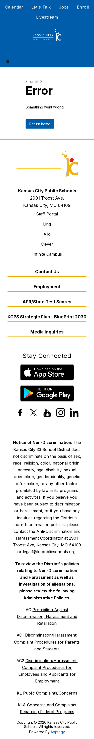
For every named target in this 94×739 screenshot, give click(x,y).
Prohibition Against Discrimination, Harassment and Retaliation (47, 616)
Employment (47, 286)
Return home (39, 124)
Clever (47, 244)
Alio (47, 234)
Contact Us (47, 271)
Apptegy (58, 732)
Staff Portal (47, 213)
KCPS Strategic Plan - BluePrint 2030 (47, 316)
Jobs (64, 7)
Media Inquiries (47, 331)
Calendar (14, 7)
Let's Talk (41, 7)
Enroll (83, 7)
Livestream (47, 17)
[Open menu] (8, 61)
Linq (47, 223)
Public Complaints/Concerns (50, 693)
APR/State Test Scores (47, 301)
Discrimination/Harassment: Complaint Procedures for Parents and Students (47, 642)
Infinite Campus (47, 254)
